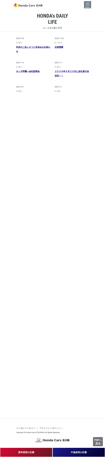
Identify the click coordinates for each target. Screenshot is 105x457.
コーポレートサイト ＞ (27, 428)
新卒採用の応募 (26, 452)
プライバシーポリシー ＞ (51, 428)
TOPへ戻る (98, 441)
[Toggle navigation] (87, 4)
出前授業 (59, 47)
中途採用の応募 (79, 452)
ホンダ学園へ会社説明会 (28, 71)
